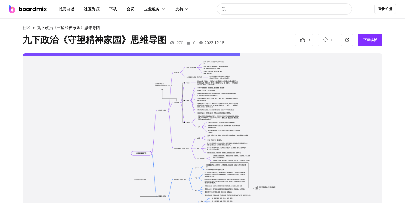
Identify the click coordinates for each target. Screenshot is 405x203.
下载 (113, 9)
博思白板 (66, 9)
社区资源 (92, 9)
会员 (130, 9)
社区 (26, 27)
